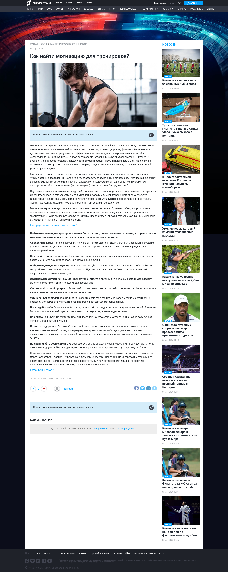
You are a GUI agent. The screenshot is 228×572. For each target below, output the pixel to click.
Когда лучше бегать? (42, 370)
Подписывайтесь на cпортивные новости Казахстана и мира (93, 135)
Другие (210, 8)
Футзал (112, 8)
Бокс (49, 8)
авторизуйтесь (101, 428)
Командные (196, 8)
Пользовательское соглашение (71, 553)
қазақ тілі (193, 3)
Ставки (79, 2)
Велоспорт (168, 8)
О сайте (36, 553)
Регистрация (160, 3)
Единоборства (128, 8)
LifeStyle (88, 8)
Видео (89, 2)
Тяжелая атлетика (149, 8)
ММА (40, 8)
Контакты (48, 553)
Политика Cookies (121, 553)
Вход (172, 3)
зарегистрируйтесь (125, 428)
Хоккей (60, 8)
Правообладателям (100, 553)
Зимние (182, 8)
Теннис (101, 8)
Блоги (69, 2)
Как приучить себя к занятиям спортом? (53, 225)
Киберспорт (74, 8)
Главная (58, 2)
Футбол (30, 8)
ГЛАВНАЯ (34, 44)
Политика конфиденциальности (149, 553)
